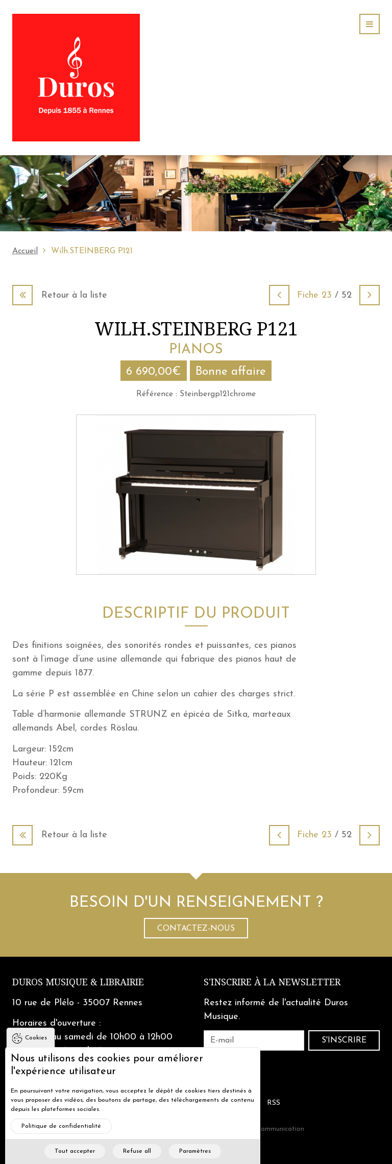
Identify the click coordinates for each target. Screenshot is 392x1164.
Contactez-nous (196, 929)
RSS (273, 1102)
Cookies (36, 1051)
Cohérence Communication (263, 1129)
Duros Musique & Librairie (78, 982)
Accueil (25, 251)
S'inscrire (344, 1040)
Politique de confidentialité (61, 1139)
